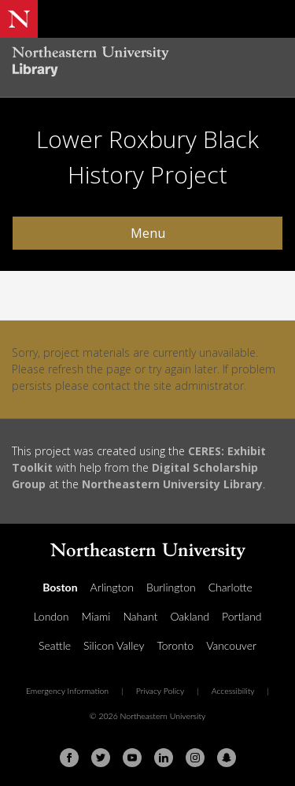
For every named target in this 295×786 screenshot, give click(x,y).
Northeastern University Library (172, 483)
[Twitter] (100, 757)
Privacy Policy (160, 690)
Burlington (171, 587)
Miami (96, 616)
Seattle (55, 645)
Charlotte (230, 587)
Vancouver (231, 645)
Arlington (112, 587)
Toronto (175, 645)
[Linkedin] (163, 757)
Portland (242, 616)
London (50, 616)
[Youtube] (132, 757)
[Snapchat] (226, 757)
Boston (59, 587)
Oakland (189, 616)
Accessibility (233, 690)
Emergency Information (67, 690)
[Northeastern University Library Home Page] (147, 63)
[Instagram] (195, 757)
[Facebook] (69, 757)
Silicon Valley (113, 645)
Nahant (140, 616)
